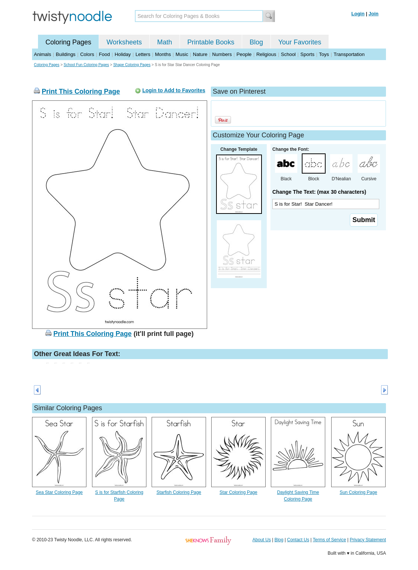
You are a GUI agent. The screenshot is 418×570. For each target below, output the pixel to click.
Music (181, 54)
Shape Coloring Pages (132, 65)
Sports (307, 54)
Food (104, 54)
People (244, 54)
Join (373, 13)
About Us (262, 539)
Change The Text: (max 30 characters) (319, 192)
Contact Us (298, 539)
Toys (324, 54)
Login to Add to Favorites (173, 90)
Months (163, 54)
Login (357, 13)
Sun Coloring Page (358, 492)
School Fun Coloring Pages (86, 65)
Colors (87, 54)
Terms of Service (329, 539)
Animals (42, 54)
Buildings (66, 54)
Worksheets (124, 42)
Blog (256, 42)
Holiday (123, 54)
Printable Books (210, 42)
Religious (266, 54)
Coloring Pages (68, 42)
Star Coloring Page (238, 492)
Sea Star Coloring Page (59, 492)
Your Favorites (299, 42)
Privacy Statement (368, 539)
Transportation (348, 54)
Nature (200, 54)
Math (164, 42)
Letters (143, 54)
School (288, 54)
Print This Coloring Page (81, 91)
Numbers (222, 54)
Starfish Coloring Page (178, 492)
